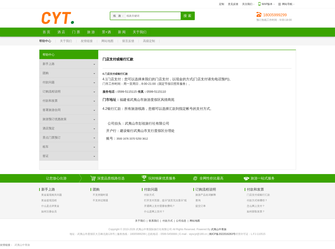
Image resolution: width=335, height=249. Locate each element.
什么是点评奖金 (50, 205)
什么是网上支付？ (154, 211)
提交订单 (200, 205)
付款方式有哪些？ (257, 200)
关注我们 (247, 4)
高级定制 (149, 41)
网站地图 (107, 41)
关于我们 (66, 41)
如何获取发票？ (256, 211)
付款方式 (149, 194)
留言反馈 (128, 41)
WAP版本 (267, 4)
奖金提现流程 (49, 200)
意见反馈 (233, 4)
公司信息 (181, 220)
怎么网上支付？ (256, 205)
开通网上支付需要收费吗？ (159, 205)
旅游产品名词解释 (205, 194)
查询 (198, 200)
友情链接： (6, 244)
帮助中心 (45, 41)
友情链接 (87, 41)
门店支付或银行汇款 (258, 194)
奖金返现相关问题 (51, 194)
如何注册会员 (49, 211)
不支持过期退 (100, 200)
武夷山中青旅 (218, 229)
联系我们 (154, 220)
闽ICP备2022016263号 (222, 234)
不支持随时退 (100, 194)
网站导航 (287, 4)
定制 (221, 4)
